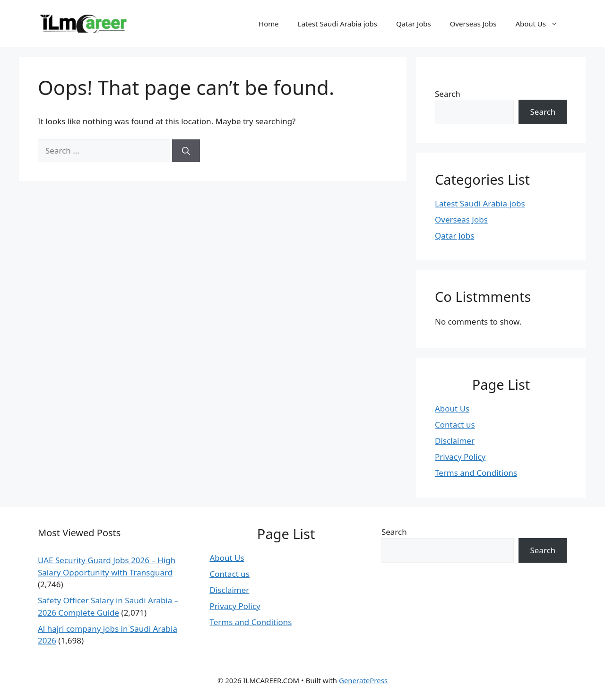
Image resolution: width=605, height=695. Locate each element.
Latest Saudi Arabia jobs (337, 23)
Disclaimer (455, 440)
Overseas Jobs (473, 23)
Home (269, 23)
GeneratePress (363, 680)
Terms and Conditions (476, 472)
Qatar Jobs (413, 23)
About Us (541, 23)
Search (447, 93)
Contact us (455, 424)
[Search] (186, 150)
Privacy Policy (460, 456)
